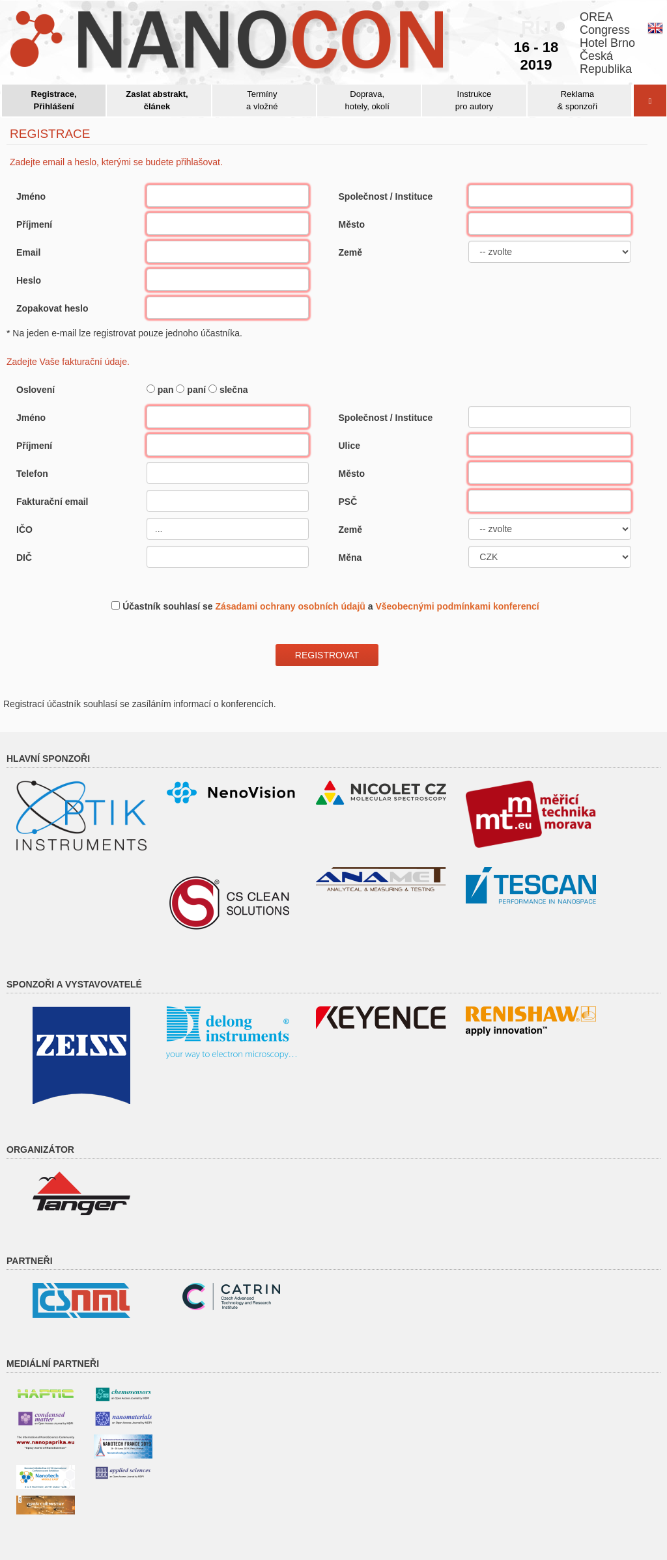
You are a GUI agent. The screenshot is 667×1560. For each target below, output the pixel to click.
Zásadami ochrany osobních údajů (290, 606)
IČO (24, 529)
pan (166, 389)
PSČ (348, 501)
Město (352, 224)
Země (351, 252)
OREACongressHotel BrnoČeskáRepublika (607, 42)
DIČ (24, 557)
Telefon (32, 473)
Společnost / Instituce (386, 196)
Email (28, 252)
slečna (234, 389)
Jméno (31, 196)
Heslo (28, 280)
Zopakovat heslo (52, 308)
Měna (350, 557)
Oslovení (35, 389)
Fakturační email (52, 501)
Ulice (349, 445)
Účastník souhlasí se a (330, 606)
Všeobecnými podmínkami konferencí (457, 606)
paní (196, 389)
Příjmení (34, 224)
